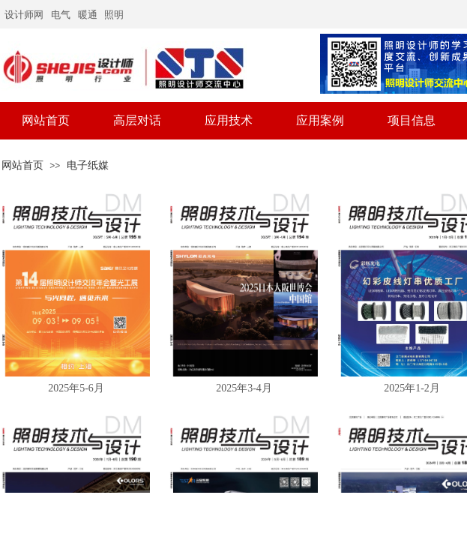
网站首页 (22, 165)
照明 (114, 14)
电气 (60, 14)
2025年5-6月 (76, 388)
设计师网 (23, 14)
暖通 (87, 14)
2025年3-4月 (244, 388)
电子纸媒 (88, 165)
